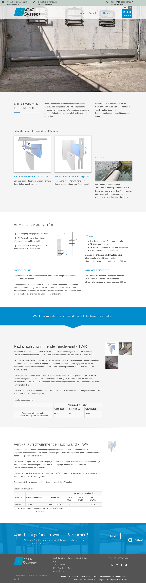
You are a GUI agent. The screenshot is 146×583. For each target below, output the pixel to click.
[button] (113, 576)
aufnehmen (127, 14)
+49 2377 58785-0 (120, 558)
